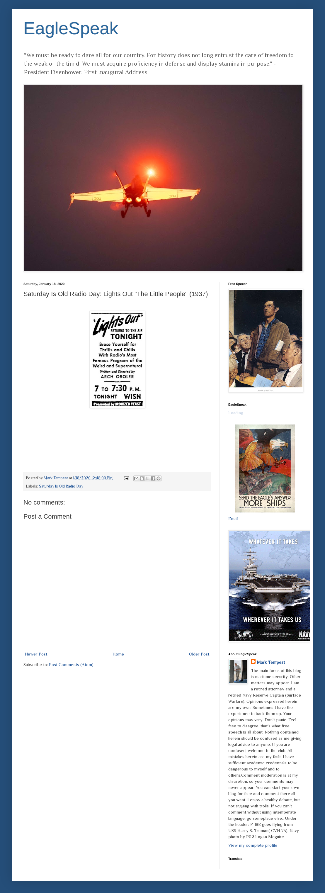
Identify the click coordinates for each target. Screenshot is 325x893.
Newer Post (36, 653)
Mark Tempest (271, 662)
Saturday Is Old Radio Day (61, 486)
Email (233, 518)
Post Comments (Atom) (71, 664)
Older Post (199, 653)
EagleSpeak (70, 28)
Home (118, 653)
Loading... (237, 412)
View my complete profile (252, 845)
